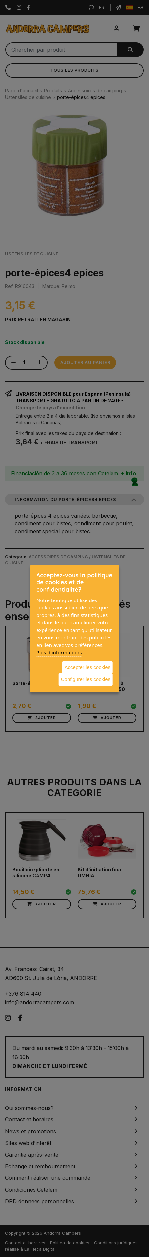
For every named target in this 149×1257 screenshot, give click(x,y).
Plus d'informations (59, 652)
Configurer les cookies (85, 679)
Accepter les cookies (88, 667)
